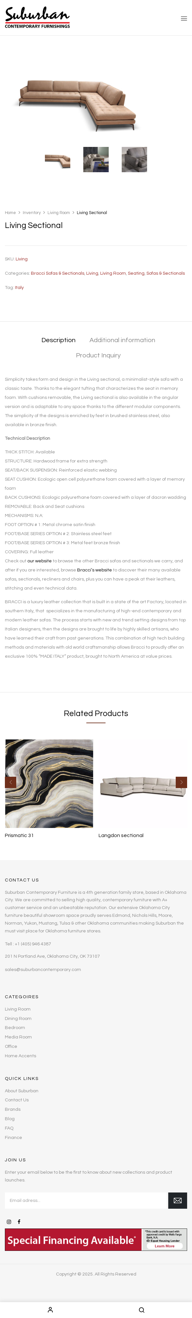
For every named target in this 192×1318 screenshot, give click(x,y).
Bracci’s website (94, 570)
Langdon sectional (121, 835)
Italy (19, 287)
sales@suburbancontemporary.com (43, 969)
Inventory (32, 212)
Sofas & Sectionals (165, 273)
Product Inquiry (98, 355)
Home (10, 212)
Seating (136, 273)
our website (39, 561)
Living (92, 273)
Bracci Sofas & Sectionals (57, 273)
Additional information (122, 340)
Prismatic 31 (19, 835)
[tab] (58, 341)
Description (58, 340)
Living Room (59, 212)
